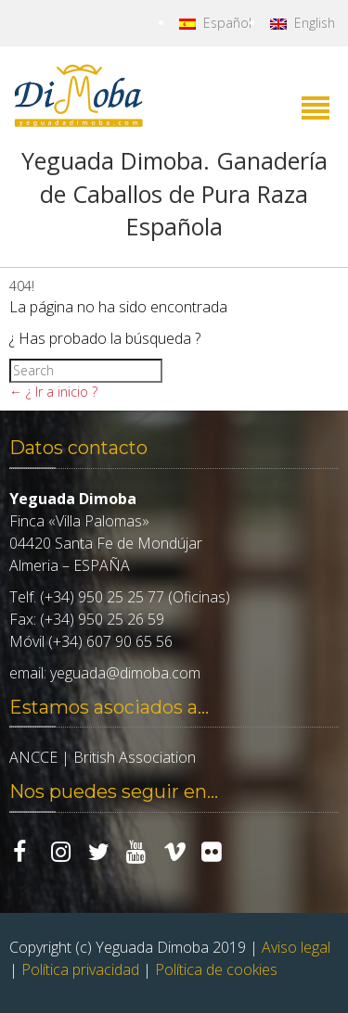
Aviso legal (296, 947)
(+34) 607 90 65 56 (110, 641)
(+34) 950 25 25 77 (102, 597)
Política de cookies (216, 969)
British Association (134, 757)
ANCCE (33, 757)
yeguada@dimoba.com (125, 673)
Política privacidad (80, 969)
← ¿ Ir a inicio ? (53, 391)
